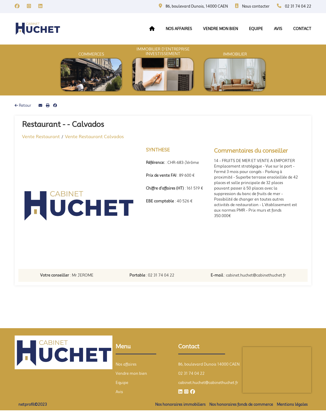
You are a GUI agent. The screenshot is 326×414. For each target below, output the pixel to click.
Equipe (122, 382)
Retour (23, 105)
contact (302, 29)
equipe (256, 29)
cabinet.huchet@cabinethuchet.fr (208, 382)
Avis (119, 392)
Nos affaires (179, 29)
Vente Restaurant (41, 136)
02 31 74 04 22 (191, 373)
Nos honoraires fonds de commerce (241, 404)
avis (278, 29)
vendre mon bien (220, 29)
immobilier (235, 54)
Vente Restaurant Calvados (94, 136)
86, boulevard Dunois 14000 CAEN (209, 364)
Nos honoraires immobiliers (180, 404)
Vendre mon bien (131, 373)
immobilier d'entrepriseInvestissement (163, 51)
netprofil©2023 (32, 404)
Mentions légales (292, 404)
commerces (91, 54)
